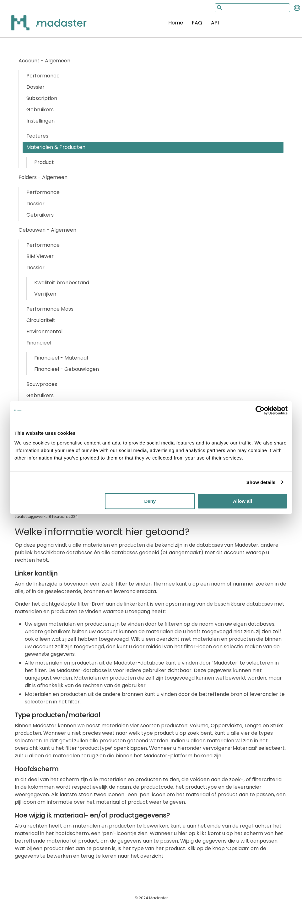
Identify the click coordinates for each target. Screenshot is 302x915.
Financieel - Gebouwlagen (66, 369)
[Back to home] (41, 26)
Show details (261, 482)
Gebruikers (40, 109)
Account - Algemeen (44, 60)
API (215, 22)
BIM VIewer (40, 256)
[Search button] (219, 7)
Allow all (242, 501)
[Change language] (297, 8)
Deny (150, 501)
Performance (43, 75)
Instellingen (40, 120)
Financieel (38, 342)
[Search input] (252, 7)
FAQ (197, 22)
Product (44, 162)
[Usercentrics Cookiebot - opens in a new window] (260, 410)
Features (37, 135)
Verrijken (45, 293)
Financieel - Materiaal (61, 357)
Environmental (44, 331)
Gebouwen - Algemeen (47, 230)
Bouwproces (41, 384)
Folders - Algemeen (43, 177)
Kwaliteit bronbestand (61, 282)
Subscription (41, 98)
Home (175, 22)
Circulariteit (40, 320)
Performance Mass (49, 309)
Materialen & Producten (55, 147)
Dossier (35, 87)
